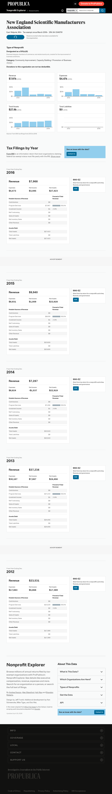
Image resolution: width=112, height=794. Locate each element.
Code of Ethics (14, 791)
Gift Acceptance (79, 791)
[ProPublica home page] (24, 776)
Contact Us (71, 154)
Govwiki (37, 709)
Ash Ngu (38, 692)
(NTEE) (9, 63)
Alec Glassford (28, 692)
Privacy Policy (44, 791)
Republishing (29, 791)
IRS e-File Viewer (30, 707)
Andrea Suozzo (15, 692)
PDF (75, 189)
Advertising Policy (60, 791)
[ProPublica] (18, 4)
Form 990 (10, 154)
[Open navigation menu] (75, 4)
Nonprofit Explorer (16, 10)
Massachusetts (34, 11)
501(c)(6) (24, 51)
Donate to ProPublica (91, 3)
